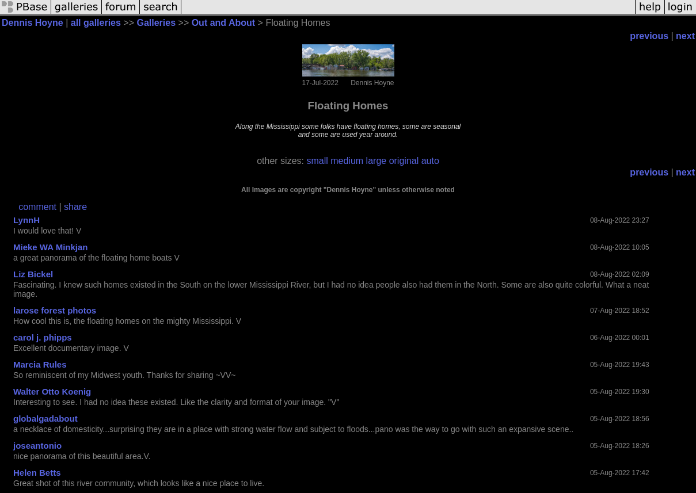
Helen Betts (37, 472)
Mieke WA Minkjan (50, 247)
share (75, 207)
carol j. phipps (42, 337)
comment (37, 207)
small (317, 161)
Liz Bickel (33, 274)
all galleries (96, 23)
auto (430, 161)
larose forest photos (54, 310)
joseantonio (37, 445)
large (376, 161)
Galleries (156, 23)
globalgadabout (45, 418)
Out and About (224, 23)
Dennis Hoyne (32, 23)
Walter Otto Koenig (52, 391)
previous (649, 36)
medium (346, 161)
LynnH (26, 220)
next (685, 36)
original (404, 161)
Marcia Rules (40, 364)
